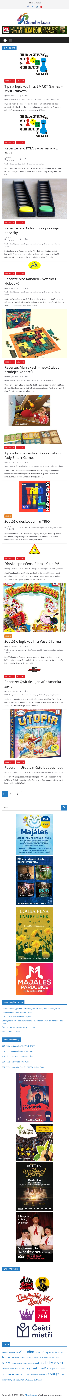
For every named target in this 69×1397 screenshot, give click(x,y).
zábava (6, 247)
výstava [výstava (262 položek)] (30, 1380)
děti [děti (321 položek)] (55, 1352)
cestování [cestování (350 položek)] (15, 1352)
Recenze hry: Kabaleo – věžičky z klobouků (30, 281)
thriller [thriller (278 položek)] (4, 1380)
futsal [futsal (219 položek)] (17, 1358)
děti (11, 244)
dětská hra (10, 99)
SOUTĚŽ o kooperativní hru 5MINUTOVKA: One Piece (23, 1067)
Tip (57, 99)
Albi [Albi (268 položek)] (3, 1352)
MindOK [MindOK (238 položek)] (5, 1369)
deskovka (16, 695)
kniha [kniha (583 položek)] (41, 1363)
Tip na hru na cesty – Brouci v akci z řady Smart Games (32, 455)
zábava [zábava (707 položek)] (38, 1379)
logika (28, 650)
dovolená (13, 466)
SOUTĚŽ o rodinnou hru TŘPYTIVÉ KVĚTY (18, 1046)
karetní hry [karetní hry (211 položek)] (26, 1363)
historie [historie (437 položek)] (29, 1357)
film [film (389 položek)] (13, 1357)
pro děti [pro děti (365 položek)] (55, 1368)
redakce (25, 96)
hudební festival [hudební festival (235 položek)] (16, 1363)
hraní (33, 695)
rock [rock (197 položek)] (20, 1375)
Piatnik (54, 569)
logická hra (26, 99)
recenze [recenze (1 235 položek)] (13, 1374)
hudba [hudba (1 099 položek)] (6, 1363)
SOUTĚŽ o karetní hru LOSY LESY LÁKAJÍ (18, 1056)
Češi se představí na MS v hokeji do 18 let (18, 1027)
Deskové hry (9, 81)
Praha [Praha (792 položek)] (48, 1368)
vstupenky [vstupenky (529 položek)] (21, 1379)
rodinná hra (41, 99)
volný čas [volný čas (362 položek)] (11, 1379)
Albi (7, 164)
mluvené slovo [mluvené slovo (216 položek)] (13, 1369)
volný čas (57, 244)
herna (16, 99)
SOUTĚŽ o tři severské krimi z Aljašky (16, 1017)
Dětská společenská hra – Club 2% (31, 563)
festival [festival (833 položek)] (6, 1357)
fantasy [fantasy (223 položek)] (60, 1352)
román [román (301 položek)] (44, 1375)
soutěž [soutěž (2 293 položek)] (53, 1374)
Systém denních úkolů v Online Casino (17, 1012)
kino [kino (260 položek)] (36, 1363)
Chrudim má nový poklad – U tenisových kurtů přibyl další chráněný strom (31, 1008)
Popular (33, 650)
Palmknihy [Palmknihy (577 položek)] (24, 1368)
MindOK (33, 99)
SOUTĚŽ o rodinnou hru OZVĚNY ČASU (17, 1051)
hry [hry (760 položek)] (57, 1357)
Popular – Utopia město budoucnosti (33, 767)
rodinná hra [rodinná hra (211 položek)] (27, 1375)
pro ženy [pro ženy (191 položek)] (62, 1369)
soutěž (50, 528)
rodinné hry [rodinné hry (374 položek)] (36, 1374)
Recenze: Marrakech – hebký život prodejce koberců (31, 369)
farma (12, 650)
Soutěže (8, 516)
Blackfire (9, 695)
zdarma (59, 528)
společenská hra (47, 244)
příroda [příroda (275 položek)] (4, 1375)
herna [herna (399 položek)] (22, 1357)
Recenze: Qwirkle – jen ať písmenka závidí (32, 683)
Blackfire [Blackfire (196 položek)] (8, 1352)
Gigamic (20, 164)
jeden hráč (39, 569)
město (44, 772)
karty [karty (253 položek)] (32, 1363)
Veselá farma (47, 650)
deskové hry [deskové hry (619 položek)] (41, 1352)
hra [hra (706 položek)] (41, 1357)
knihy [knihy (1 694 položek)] (49, 1362)
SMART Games (51, 99)
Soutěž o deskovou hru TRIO (27, 521)
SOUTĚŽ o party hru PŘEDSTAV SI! (15, 1062)
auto (8, 466)
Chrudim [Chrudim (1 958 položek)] (27, 1351)
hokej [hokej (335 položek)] (36, 1357)
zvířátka (7, 653)
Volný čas (20, 81)
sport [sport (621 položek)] (63, 1374)
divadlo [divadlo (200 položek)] (51, 1352)
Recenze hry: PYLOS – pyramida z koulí (31, 150)
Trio (54, 528)
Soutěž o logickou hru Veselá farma (32, 641)
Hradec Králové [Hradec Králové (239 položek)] (48, 1358)
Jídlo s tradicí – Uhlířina (11, 1031)
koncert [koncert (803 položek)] (58, 1363)
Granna (33, 528)
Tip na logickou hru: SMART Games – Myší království (33, 88)
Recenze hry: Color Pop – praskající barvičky (32, 230)
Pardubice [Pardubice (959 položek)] (37, 1368)
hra (20, 99)
